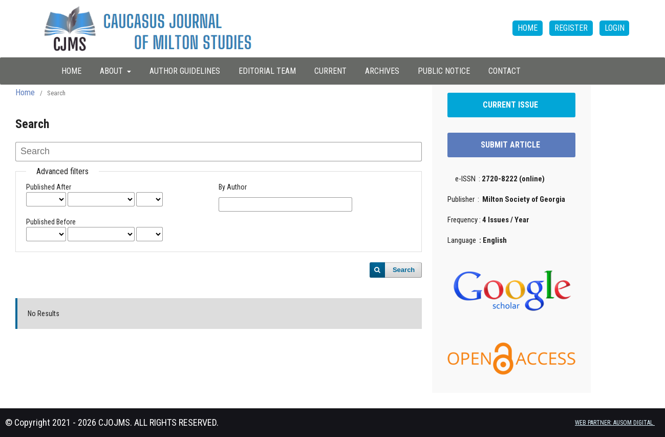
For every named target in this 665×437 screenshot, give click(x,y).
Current (330, 71)
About (112, 71)
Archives (382, 71)
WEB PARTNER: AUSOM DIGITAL (615, 422)
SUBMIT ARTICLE (511, 145)
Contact (504, 71)
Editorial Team (267, 71)
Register (571, 28)
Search (404, 270)
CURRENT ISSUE (511, 105)
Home (25, 92)
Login (615, 28)
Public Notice (444, 71)
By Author (233, 187)
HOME (71, 71)
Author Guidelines (184, 71)
